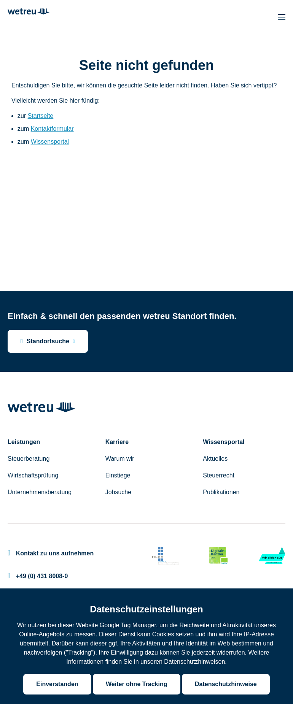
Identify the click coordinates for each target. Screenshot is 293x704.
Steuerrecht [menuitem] (218, 475)
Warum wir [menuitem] (119, 458)
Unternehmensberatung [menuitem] (40, 492)
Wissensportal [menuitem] (223, 442)
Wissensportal (50, 141)
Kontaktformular (52, 128)
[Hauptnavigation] (281, 17)
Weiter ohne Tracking (136, 684)
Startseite (41, 116)
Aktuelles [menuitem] (215, 458)
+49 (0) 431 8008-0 (38, 576)
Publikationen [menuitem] (221, 492)
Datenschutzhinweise (226, 684)
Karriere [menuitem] (117, 442)
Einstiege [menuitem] (118, 475)
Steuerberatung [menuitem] (28, 458)
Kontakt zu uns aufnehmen (51, 553)
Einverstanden (57, 684)
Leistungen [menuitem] (24, 442)
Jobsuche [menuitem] (118, 492)
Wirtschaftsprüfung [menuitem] (33, 475)
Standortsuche (45, 341)
